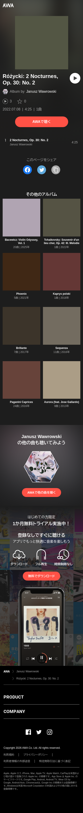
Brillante (21, 348)
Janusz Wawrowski (41, 91)
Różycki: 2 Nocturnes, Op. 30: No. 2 (37, 678)
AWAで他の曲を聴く (41, 492)
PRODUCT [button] (14, 697)
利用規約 (9, 754)
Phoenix (21, 293)
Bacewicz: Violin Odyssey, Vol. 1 (21, 241)
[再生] (75, 78)
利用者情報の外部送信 (17, 761)
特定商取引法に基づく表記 (55, 761)
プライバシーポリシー (35, 754)
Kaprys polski (61, 293)
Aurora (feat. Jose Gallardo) (61, 402)
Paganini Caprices (21, 402)
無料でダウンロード (41, 576)
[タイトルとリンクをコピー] (55, 169)
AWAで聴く (41, 122)
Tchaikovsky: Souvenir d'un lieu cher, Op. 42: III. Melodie (61, 241)
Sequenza (61, 348)
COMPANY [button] (14, 711)
